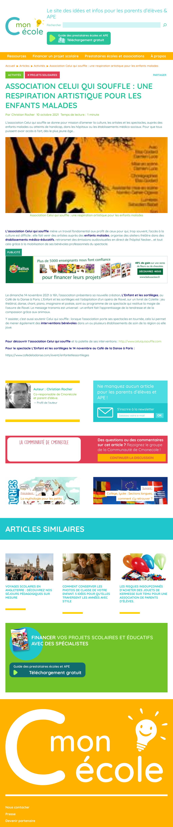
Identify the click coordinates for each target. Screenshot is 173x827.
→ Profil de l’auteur (45, 402)
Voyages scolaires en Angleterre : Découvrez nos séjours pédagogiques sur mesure (28, 591)
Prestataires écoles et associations (114, 56)
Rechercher (54, 25)
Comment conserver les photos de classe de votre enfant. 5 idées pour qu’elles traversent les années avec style (86, 593)
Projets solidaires (43, 75)
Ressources (16, 56)
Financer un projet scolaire (56, 56)
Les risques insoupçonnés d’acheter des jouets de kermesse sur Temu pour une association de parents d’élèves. (143, 593)
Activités (14, 75)
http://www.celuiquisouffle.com (140, 341)
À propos (158, 56)
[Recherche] (165, 25)
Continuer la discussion (132, 458)
